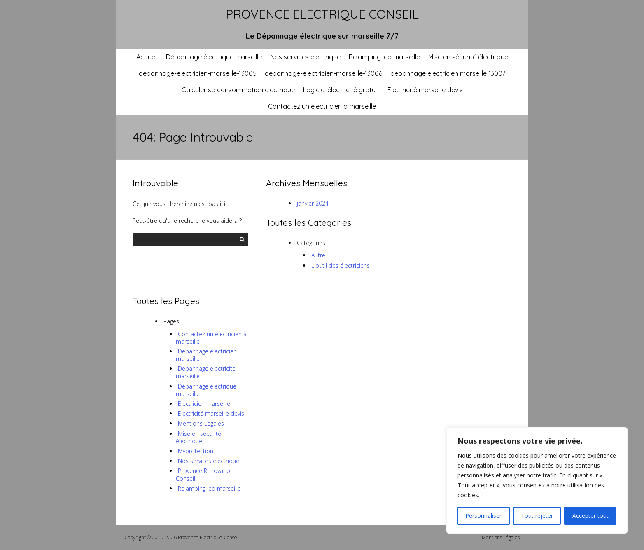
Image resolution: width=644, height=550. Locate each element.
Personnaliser (483, 516)
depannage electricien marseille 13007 (447, 73)
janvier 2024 (313, 203)
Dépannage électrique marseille (214, 57)
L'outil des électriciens (340, 265)
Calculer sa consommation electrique (238, 90)
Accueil (147, 57)
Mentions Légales (201, 423)
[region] (537, 480)
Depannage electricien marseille (206, 355)
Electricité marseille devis (425, 90)
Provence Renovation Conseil (204, 474)
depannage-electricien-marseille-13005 (198, 73)
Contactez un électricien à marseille (322, 106)
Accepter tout (590, 516)
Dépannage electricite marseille (206, 372)
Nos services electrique (305, 57)
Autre (318, 255)
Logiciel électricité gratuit (341, 90)
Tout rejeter (537, 516)
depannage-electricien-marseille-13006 (323, 73)
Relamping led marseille (384, 57)
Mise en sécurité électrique (468, 57)
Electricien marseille (204, 403)
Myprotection (195, 451)
